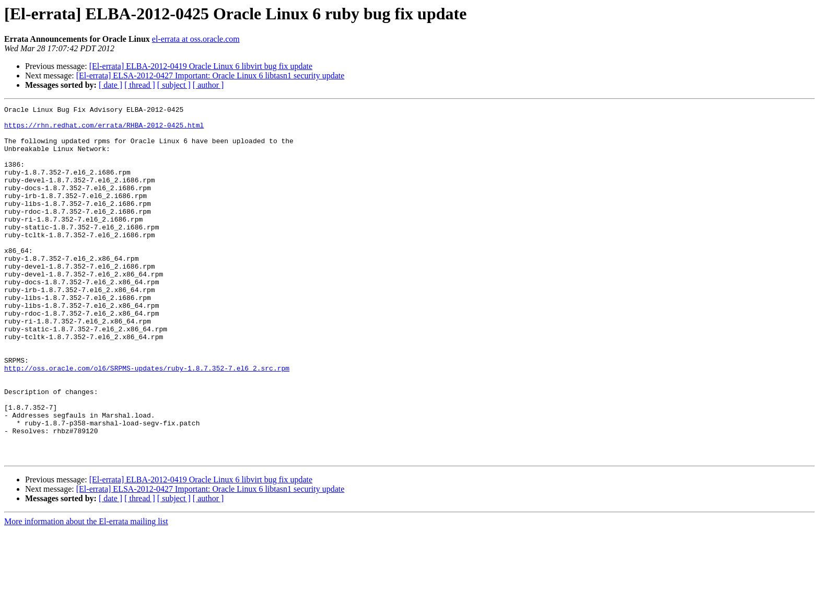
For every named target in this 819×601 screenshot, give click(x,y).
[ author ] (208, 84)
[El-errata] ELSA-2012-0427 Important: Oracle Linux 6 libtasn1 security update (210, 75)
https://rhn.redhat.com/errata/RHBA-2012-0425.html (104, 129)
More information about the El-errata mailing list (86, 591)
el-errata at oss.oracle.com (196, 38)
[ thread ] (139, 84)
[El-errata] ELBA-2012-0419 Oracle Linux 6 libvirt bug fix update (200, 66)
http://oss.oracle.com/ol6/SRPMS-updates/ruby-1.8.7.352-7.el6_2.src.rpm (146, 421)
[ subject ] (174, 84)
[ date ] (110, 84)
